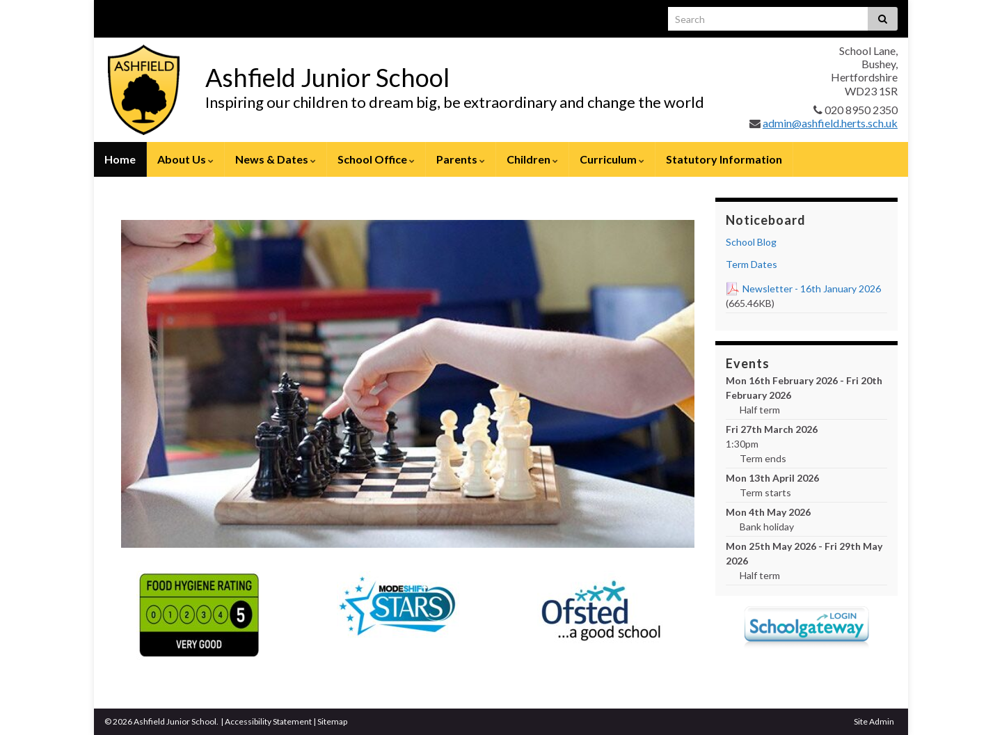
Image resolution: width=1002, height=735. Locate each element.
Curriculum (612, 159)
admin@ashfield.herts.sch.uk (830, 122)
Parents (460, 159)
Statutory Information (724, 159)
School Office (376, 159)
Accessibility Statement (268, 721)
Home (120, 159)
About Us (185, 159)
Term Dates (751, 264)
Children (532, 159)
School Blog (751, 242)
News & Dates (275, 159)
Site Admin (874, 721)
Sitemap (332, 721)
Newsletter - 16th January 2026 (811, 288)
